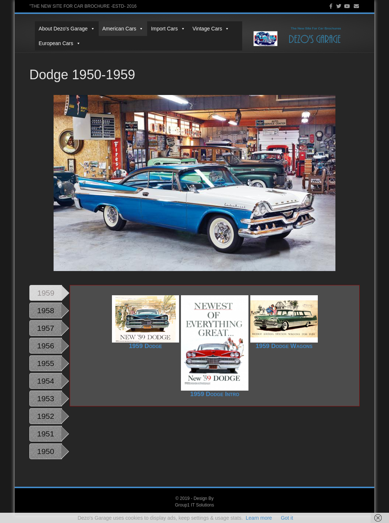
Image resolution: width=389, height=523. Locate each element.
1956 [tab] (45, 353)
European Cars (54, 43)
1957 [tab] (45, 335)
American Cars (117, 29)
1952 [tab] (45, 423)
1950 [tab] (45, 458)
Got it (287, 518)
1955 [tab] (45, 370)
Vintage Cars (205, 29)
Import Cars (162, 29)
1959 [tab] (46, 300)
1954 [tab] (45, 388)
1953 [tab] (45, 406)
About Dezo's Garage (61, 29)
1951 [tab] (45, 441)
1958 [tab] (45, 318)
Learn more (259, 518)
